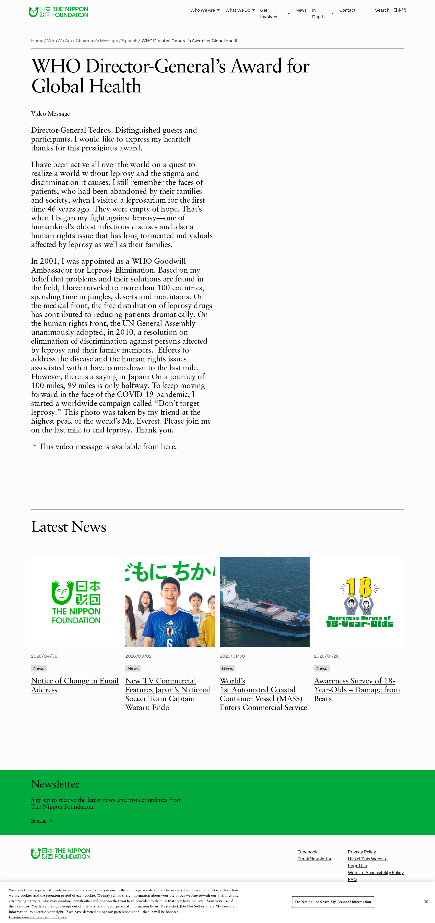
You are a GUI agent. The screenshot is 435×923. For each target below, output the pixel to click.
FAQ (352, 879)
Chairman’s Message (97, 40)
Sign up (42, 820)
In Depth (318, 13)
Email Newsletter (314, 858)
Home (37, 40)
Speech (130, 40)
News (301, 10)
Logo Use (357, 865)
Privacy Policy (362, 851)
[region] (217, 902)
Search (382, 10)
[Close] (426, 902)
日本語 (399, 10)
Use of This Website (367, 858)
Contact (347, 10)
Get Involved (268, 13)
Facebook (307, 851)
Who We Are (202, 10)
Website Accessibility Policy (376, 872)
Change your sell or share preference (38, 917)
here (168, 447)
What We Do (237, 10)
